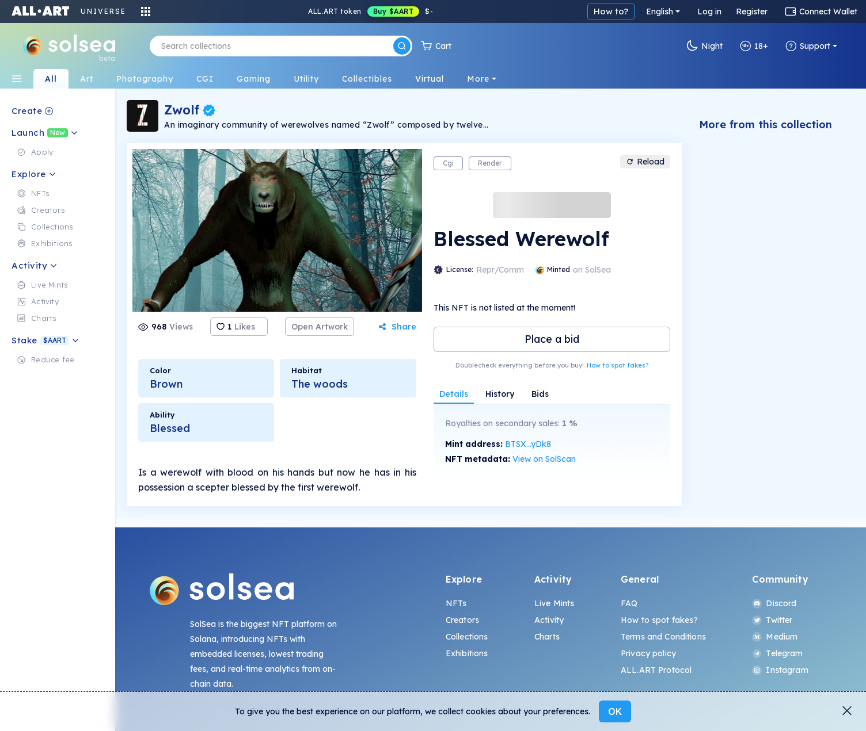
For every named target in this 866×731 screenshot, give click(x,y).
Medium (774, 637)
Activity (549, 620)
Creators (462, 620)
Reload (645, 161)
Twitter (772, 620)
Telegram (777, 653)
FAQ (629, 603)
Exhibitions (467, 653)
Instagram (780, 670)
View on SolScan (544, 459)
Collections (467, 637)
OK (615, 711)
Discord (774, 603)
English (659, 11)
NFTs (456, 603)
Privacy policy (648, 653)
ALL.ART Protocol (656, 670)
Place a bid (552, 339)
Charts (547, 637)
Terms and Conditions (663, 637)
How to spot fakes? (617, 365)
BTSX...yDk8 (528, 444)
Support (807, 46)
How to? (611, 11)
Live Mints (554, 603)
